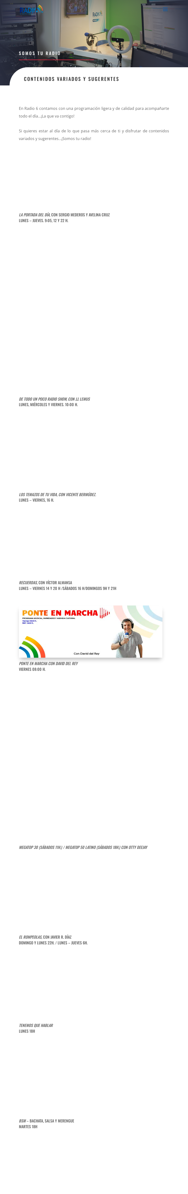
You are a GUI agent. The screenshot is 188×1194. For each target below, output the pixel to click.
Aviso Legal (82, 1182)
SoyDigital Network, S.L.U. (108, 1187)
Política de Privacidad (113, 1182)
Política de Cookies (150, 1182)
